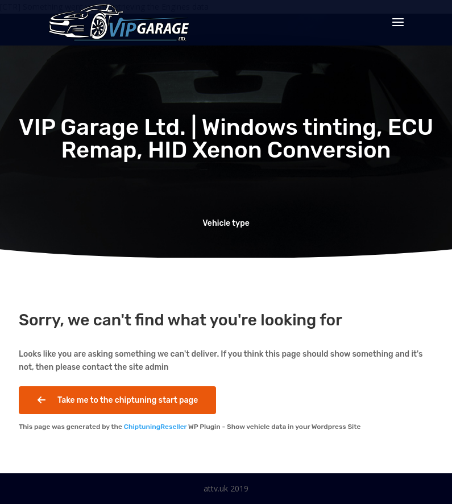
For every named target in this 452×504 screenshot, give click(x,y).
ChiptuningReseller (155, 427)
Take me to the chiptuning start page (117, 400)
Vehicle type (226, 223)
